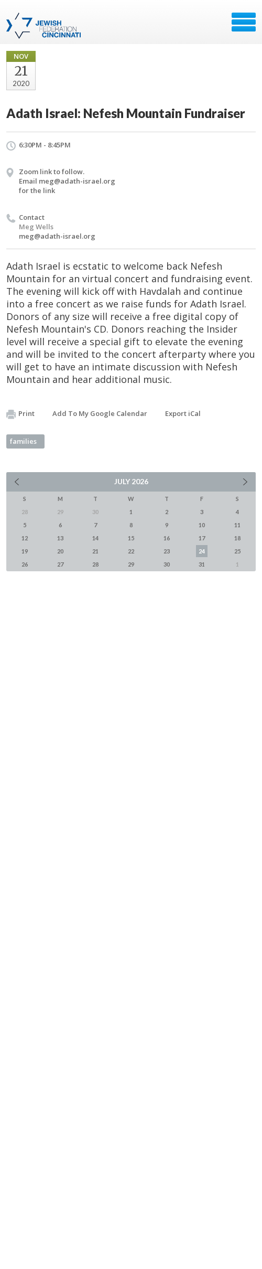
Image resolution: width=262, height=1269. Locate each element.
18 (237, 538)
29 (131, 564)
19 (24, 551)
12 (24, 538)
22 (131, 551)
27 (60, 564)
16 (166, 538)
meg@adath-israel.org (57, 236)
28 (95, 564)
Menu (244, 22)
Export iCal (183, 413)
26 (24, 564)
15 (131, 538)
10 (202, 524)
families (23, 441)
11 (237, 524)
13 (60, 538)
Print (20, 414)
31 (202, 564)
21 (95, 551)
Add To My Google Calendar (99, 413)
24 (202, 551)
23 (166, 551)
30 (166, 564)
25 (237, 551)
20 (60, 551)
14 (95, 538)
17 (202, 538)
